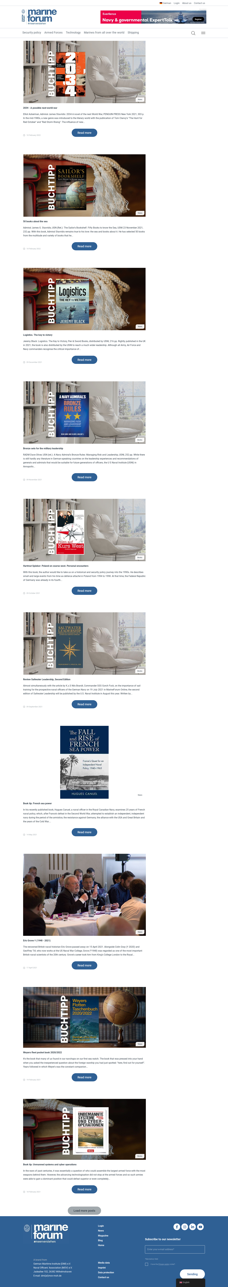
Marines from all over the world (104, 32)
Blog (100, 1240)
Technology (73, 32)
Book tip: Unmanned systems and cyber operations (49, 1164)
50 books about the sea (35, 221)
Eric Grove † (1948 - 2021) (37, 940)
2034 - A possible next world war (40, 108)
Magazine (103, 1235)
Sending (192, 1274)
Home (101, 1245)
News (140, 100)
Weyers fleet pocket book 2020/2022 (42, 1052)
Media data (104, 1262)
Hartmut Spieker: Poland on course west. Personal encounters (55, 566)
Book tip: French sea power (37, 803)
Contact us (199, 3)
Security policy (31, 32)
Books (139, 440)
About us (186, 3)
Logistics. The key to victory (37, 335)
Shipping (133, 32)
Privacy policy (163, 1264)
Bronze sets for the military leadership (43, 448)
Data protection (106, 1272)
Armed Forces (53, 32)
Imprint (102, 1267)
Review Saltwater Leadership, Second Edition (46, 679)
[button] (203, 33)
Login (177, 3)
